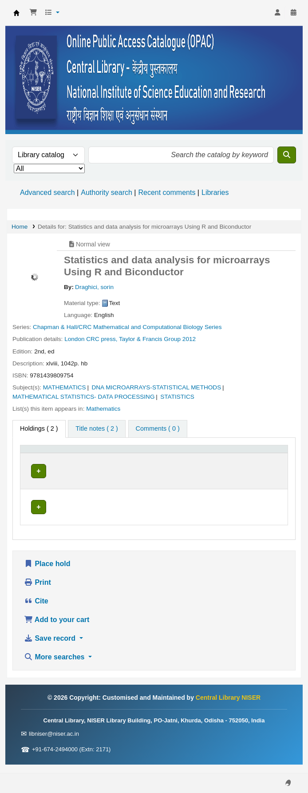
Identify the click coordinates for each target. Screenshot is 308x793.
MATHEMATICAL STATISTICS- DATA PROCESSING (83, 396)
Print (37, 591)
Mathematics (103, 408)
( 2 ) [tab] (39, 428)
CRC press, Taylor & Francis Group (133, 339)
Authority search (106, 192)
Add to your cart (56, 628)
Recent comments (166, 192)
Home (20, 226)
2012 (189, 339)
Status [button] (221, 462)
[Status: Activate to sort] (226, 458)
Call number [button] (151, 462)
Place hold (47, 572)
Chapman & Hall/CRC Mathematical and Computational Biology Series (127, 327)
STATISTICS (177, 396)
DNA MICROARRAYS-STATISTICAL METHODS (156, 387)
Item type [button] (38, 462)
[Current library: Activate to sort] (102, 458)
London (74, 339)
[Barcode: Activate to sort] (266, 458)
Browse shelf (153, 489)
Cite (36, 610)
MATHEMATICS (64, 387)
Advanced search (47, 192)
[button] (33, 12)
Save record (51, 647)
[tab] (96, 429)
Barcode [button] (261, 462)
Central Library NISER (16, 13)
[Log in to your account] (277, 12)
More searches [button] (55, 666)
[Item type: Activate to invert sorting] (47, 458)
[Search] (286, 155)
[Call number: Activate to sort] (168, 458)
